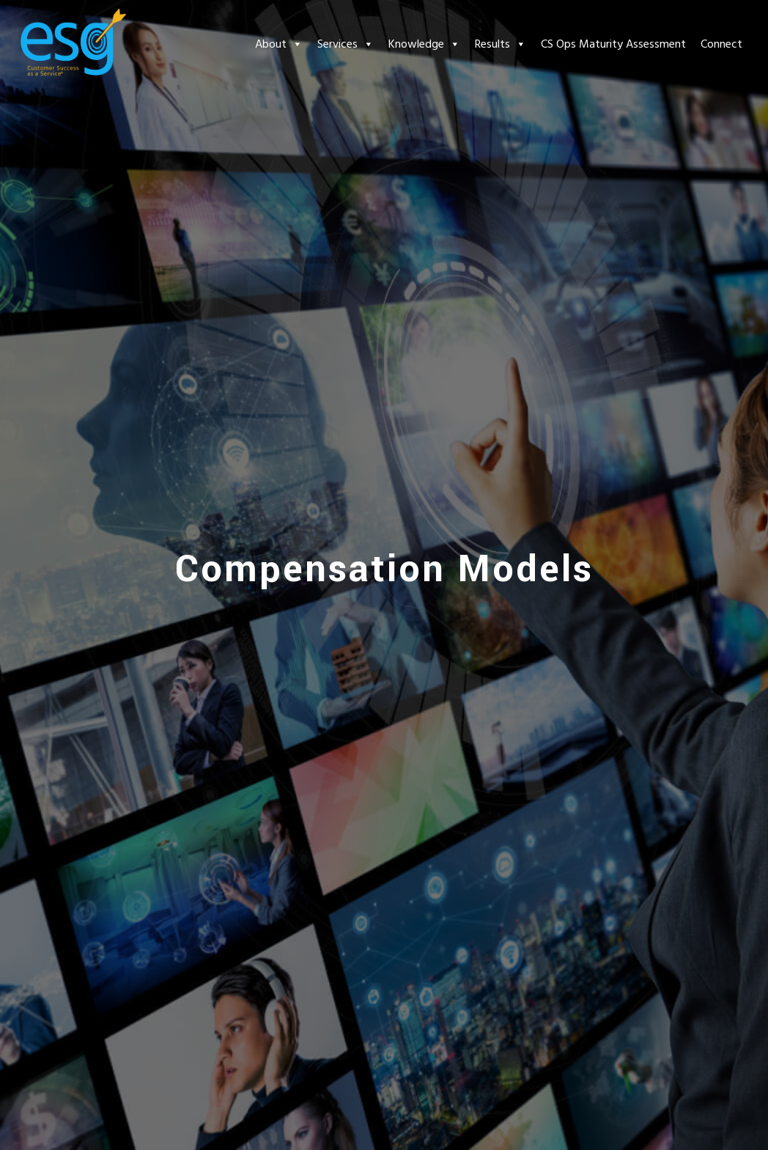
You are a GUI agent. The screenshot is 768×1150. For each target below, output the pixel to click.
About (279, 44)
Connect (721, 44)
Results (500, 44)
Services (345, 44)
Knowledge (424, 44)
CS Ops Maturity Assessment (613, 44)
